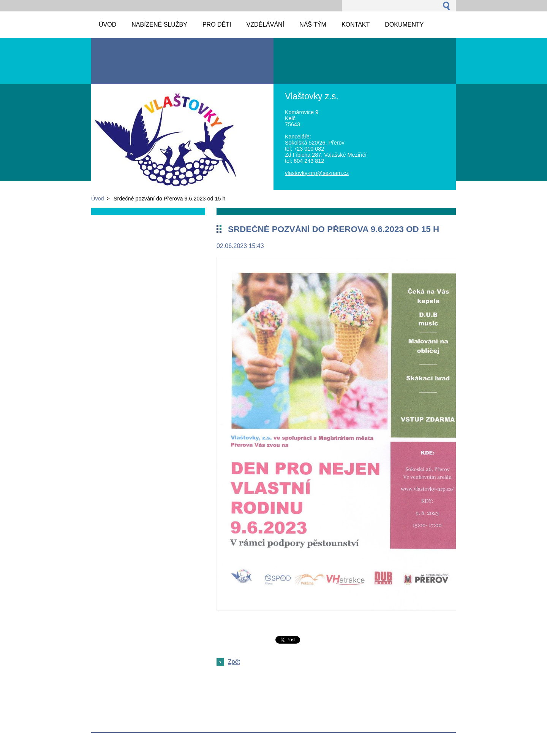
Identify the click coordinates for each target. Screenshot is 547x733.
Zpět (234, 661)
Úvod (97, 199)
